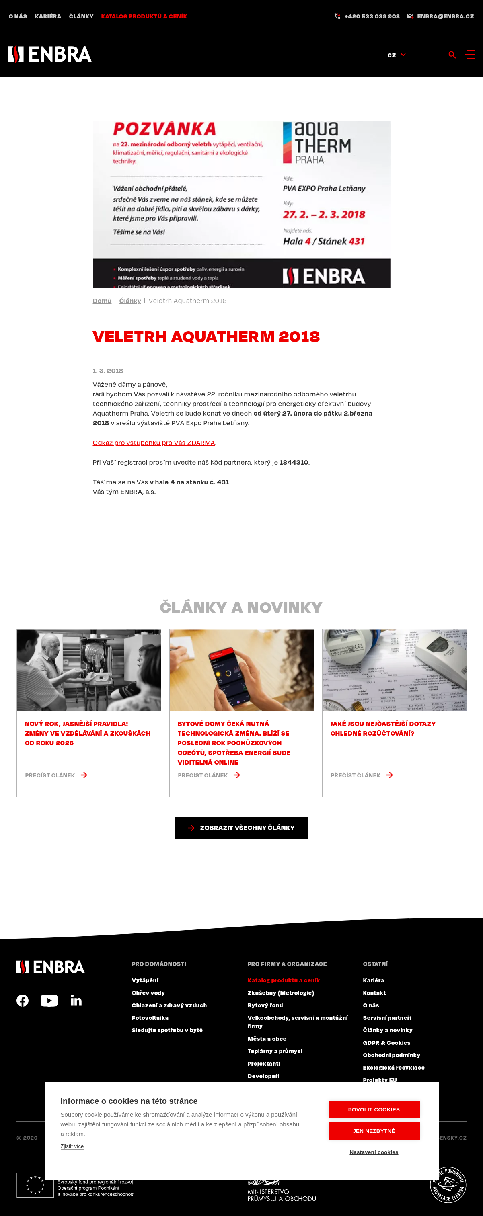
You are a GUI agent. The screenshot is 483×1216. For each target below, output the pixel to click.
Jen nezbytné (374, 1131)
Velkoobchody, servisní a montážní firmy (298, 1021)
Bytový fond (265, 1005)
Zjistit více (72, 1146)
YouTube (49, 1001)
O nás (18, 16)
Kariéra (48, 16)
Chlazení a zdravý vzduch (169, 1005)
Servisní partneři (387, 1017)
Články (81, 16)
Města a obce (267, 1038)
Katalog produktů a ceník (144, 16)
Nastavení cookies (373, 1152)
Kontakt (374, 992)
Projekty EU (380, 1079)
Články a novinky (388, 1029)
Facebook (22, 1001)
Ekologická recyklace (394, 1067)
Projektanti (264, 1063)
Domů (102, 301)
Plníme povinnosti (448, 1185)
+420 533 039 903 (372, 16)
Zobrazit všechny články (247, 828)
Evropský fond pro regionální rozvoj (75, 1185)
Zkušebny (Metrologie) (281, 992)
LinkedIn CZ (76, 1001)
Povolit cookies (374, 1110)
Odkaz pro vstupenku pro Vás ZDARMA (154, 443)
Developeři (264, 1075)
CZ (392, 55)
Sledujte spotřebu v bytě (167, 1029)
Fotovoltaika (150, 1017)
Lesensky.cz (448, 1137)
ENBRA (50, 967)
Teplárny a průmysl (275, 1050)
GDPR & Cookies (387, 1042)
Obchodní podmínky (392, 1054)
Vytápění (145, 980)
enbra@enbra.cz (445, 16)
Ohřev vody (148, 992)
